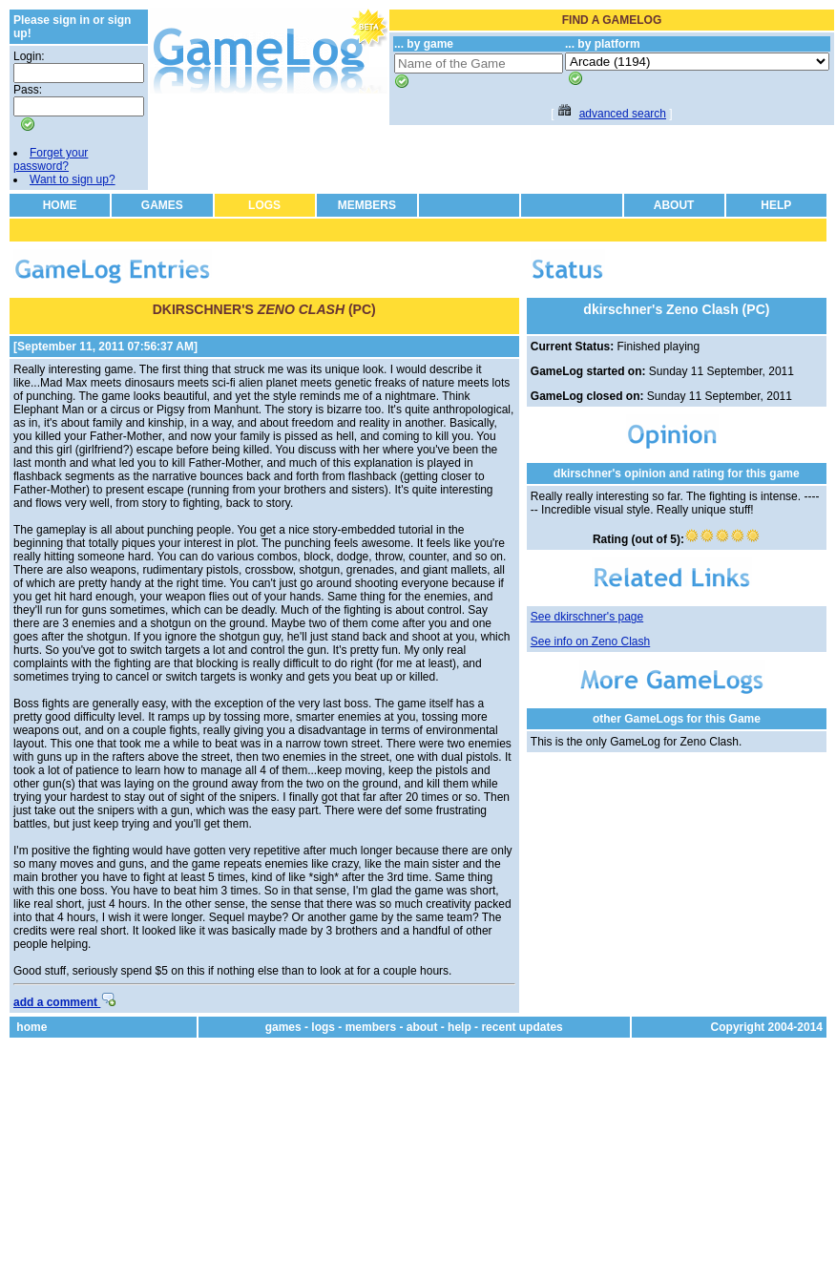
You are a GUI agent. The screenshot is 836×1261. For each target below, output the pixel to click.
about (422, 1027)
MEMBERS (367, 205)
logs (323, 1027)
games (283, 1027)
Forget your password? (50, 159)
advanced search (622, 113)
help (459, 1027)
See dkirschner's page (587, 616)
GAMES (162, 205)
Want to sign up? (72, 179)
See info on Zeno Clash (590, 641)
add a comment (64, 1002)
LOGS (264, 205)
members (370, 1027)
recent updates (521, 1027)
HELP (776, 205)
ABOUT (674, 205)
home (31, 1027)
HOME (60, 205)
